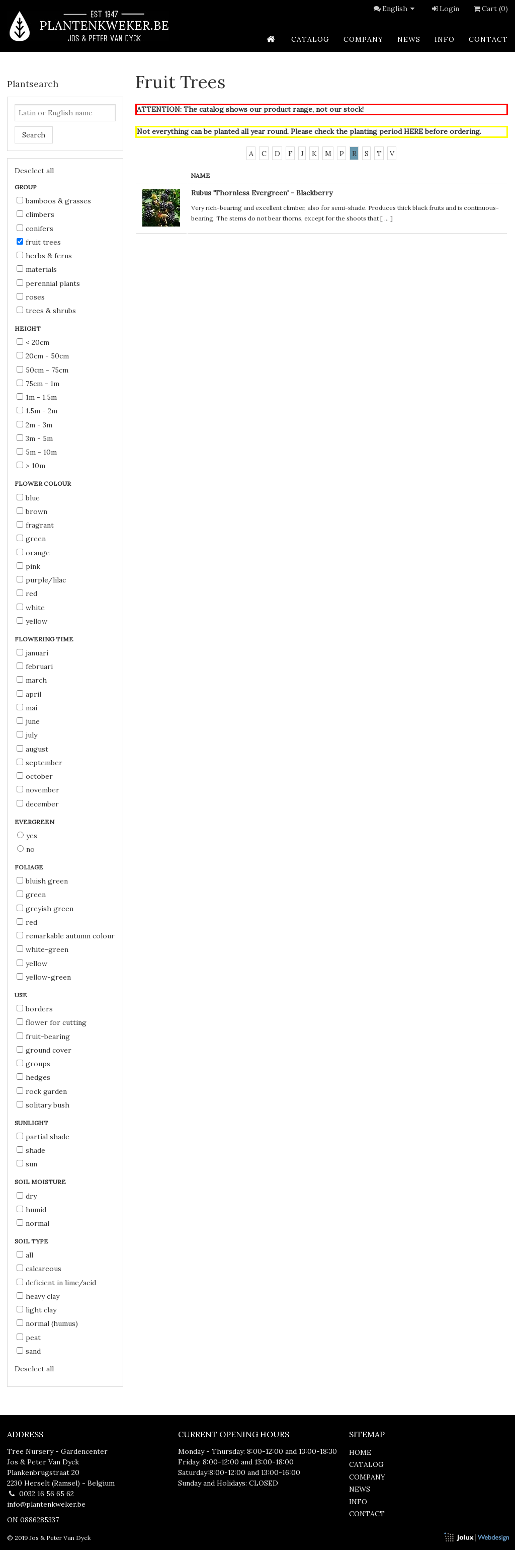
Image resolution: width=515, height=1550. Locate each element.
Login (445, 8)
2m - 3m (34, 424)
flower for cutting (52, 1022)
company (363, 39)
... (386, 218)
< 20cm (33, 342)
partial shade (43, 1136)
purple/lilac (41, 579)
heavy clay (38, 1296)
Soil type (32, 1241)
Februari (35, 666)
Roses (31, 297)
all (25, 1255)
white (31, 607)
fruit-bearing (43, 1036)
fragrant (35, 525)
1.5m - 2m (37, 410)
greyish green (45, 908)
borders (35, 1008)
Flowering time (45, 639)
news (408, 39)
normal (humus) (47, 1323)
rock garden (42, 1091)
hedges (33, 1077)
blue (28, 497)
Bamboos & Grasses (54, 200)
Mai (27, 707)
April (29, 694)
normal (33, 1223)
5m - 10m (37, 452)
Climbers (35, 214)
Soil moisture (41, 1182)
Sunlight (32, 1123)
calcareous (39, 1268)
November (38, 789)
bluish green (42, 880)
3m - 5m (35, 438)
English (399, 8)
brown (32, 511)
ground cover (44, 1050)
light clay (36, 1309)
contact (488, 39)
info (445, 39)
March (32, 680)
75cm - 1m (38, 383)
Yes (27, 835)
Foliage (30, 867)
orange (33, 552)
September (39, 762)
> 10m (31, 465)
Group (26, 187)
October (35, 776)
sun (27, 1163)
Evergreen (35, 822)
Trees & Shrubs (46, 310)
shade (31, 1150)
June (28, 721)
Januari (32, 652)
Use (22, 995)
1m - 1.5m (37, 397)
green (31, 538)
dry (27, 1196)
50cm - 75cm (42, 370)
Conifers (35, 228)
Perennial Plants (48, 283)
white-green (42, 949)
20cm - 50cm (43, 355)
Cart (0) (490, 8)
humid (31, 1209)
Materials (37, 269)
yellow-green (44, 977)
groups (33, 1063)
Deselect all (34, 170)
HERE (413, 131)
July (27, 735)
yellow (32, 621)
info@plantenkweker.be (46, 1504)
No (26, 849)
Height (28, 328)
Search (33, 134)
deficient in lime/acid (56, 1282)
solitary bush (43, 1105)
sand (29, 1351)
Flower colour (43, 483)
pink (28, 566)
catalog (310, 39)
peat (29, 1337)
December (38, 803)
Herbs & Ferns (44, 255)
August (32, 749)
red (27, 593)
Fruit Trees (39, 242)
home (360, 1452)
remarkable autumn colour (66, 935)
